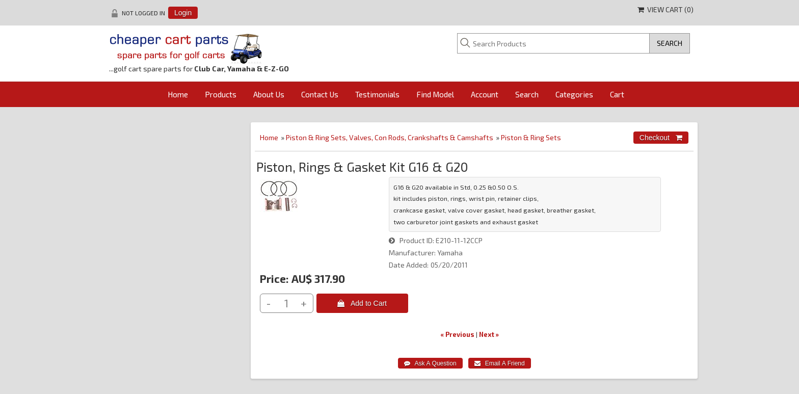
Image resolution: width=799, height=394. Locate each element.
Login (183, 12)
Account (484, 94)
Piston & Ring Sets (531, 137)
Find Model (435, 94)
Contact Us (319, 94)
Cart (617, 94)
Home (178, 94)
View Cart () (665, 9)
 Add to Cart (362, 303)
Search (527, 94)
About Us (268, 94)
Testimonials (377, 94)
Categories (574, 94)
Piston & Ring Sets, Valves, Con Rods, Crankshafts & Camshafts (389, 137)
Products (220, 94)
